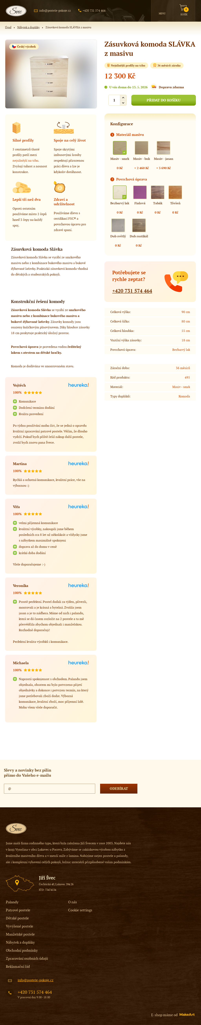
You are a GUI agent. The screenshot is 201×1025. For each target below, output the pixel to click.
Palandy (12, 902)
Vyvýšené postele (19, 926)
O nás (72, 902)
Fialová (139, 203)
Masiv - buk (141, 159)
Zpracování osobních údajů (27, 959)
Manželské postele (20, 934)
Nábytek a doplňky (28, 27)
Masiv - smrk (119, 159)
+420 (132, 290)
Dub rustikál (139, 236)
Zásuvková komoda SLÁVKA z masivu (68, 27)
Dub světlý (118, 236)
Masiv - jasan (163, 159)
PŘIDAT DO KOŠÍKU (164, 100)
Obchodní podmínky (22, 951)
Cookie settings (80, 910)
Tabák (157, 203)
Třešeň (175, 203)
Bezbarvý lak (119, 203)
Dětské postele (17, 918)
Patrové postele (18, 910)
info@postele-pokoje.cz (55, 10)
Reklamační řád (18, 967)
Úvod (8, 27)
